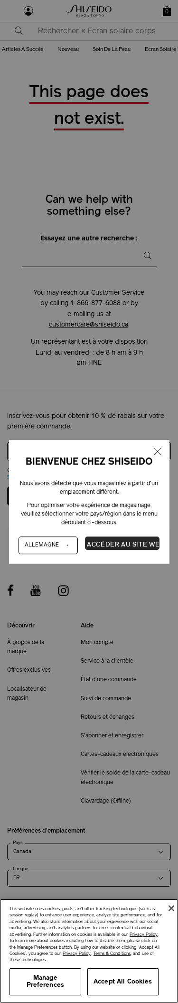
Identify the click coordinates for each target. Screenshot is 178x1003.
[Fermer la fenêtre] (157, 452)
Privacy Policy (144, 935)
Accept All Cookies (123, 982)
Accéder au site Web (123, 544)
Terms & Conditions (112, 954)
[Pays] (48, 545)
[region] (89, 951)
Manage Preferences (45, 982)
